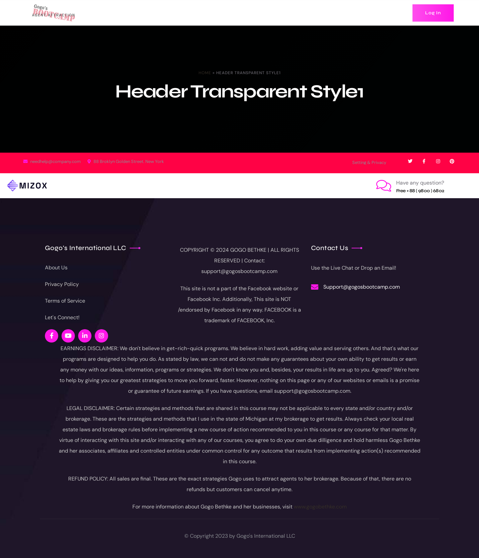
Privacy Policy (62, 284)
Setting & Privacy (369, 162)
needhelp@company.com (52, 161)
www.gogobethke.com (320, 506)
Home (205, 72)
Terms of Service (65, 300)
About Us (56, 267)
